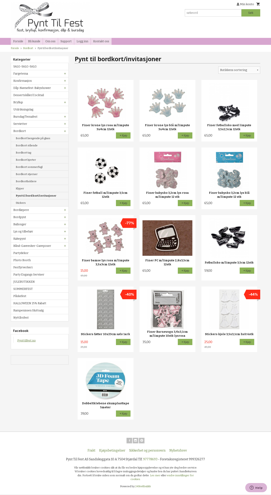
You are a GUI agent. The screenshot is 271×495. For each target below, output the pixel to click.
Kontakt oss (101, 41)
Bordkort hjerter (26, 159)
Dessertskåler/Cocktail (28, 95)
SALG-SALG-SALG (25, 66)
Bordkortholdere (26, 181)
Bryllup (18, 102)
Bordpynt (19, 217)
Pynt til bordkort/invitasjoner (36, 195)
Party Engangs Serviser (28, 274)
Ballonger (19, 224)
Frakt (91, 451)
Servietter (20, 124)
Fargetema (20, 73)
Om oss (50, 41)
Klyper (20, 188)
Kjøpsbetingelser (112, 451)
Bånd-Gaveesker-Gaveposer (32, 246)
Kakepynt (19, 238)
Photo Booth (22, 260)
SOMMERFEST (23, 289)
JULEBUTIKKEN (24, 281)
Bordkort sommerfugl (29, 166)
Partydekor (21, 253)
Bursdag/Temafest (25, 116)
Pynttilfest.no (26, 340)
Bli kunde (34, 41)
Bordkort (19, 131)
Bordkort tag (23, 152)
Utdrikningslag (23, 109)
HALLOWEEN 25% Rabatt (29, 303)
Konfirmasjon (22, 81)
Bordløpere (21, 210)
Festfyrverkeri (23, 267)
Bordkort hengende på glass (33, 138)
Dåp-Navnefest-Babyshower (32, 88)
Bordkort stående (27, 145)
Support (66, 41)
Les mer (155, 476)
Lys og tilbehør (23, 231)
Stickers (21, 202)
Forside (18, 41)
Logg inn (82, 41)
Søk (250, 13)
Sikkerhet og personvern (147, 451)
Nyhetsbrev (178, 451)
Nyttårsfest (21, 317)
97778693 (150, 460)
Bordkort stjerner (27, 174)
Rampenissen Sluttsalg (28, 310)
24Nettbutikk (143, 487)
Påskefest (19, 296)
